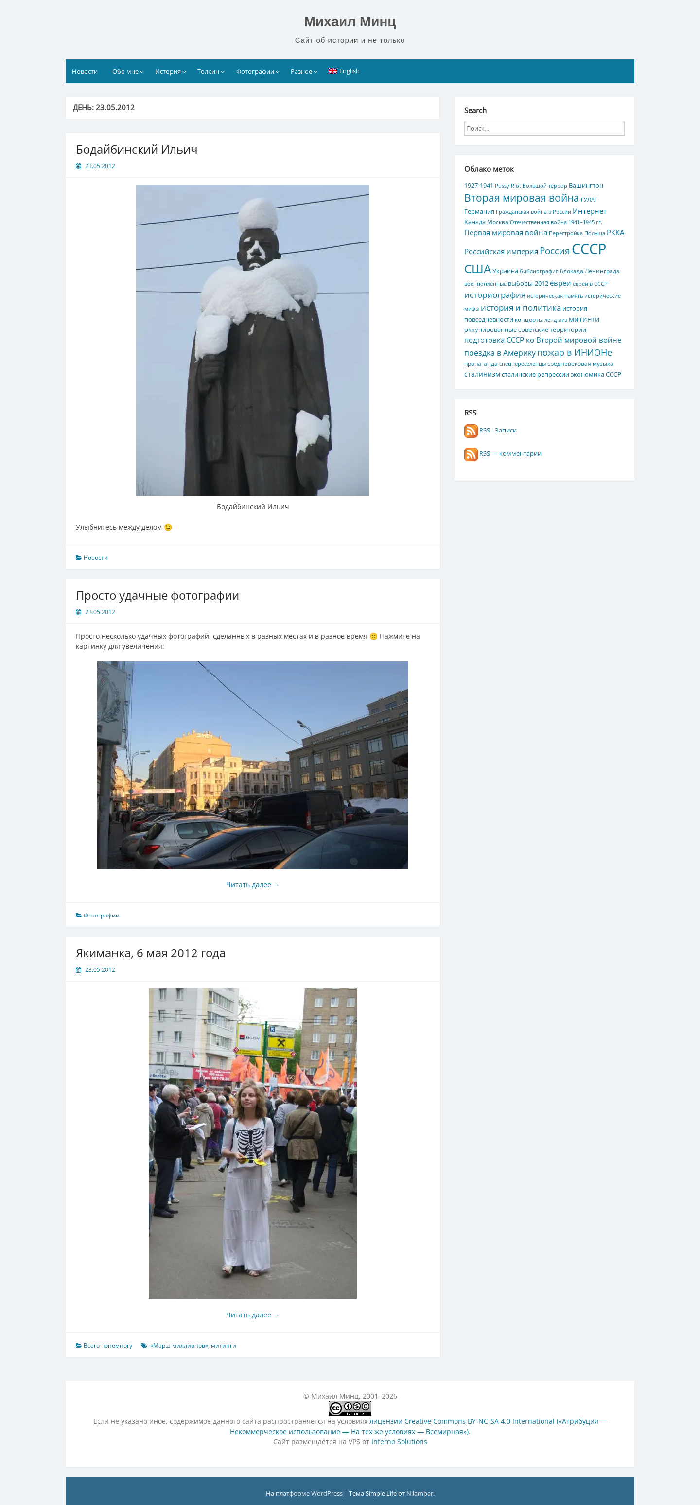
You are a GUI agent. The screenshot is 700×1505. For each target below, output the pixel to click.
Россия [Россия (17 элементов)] (555, 250)
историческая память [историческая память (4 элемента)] (555, 296)
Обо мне (125, 71)
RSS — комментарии (503, 453)
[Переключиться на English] (344, 71)
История (168, 71)
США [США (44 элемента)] (477, 268)
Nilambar (419, 1493)
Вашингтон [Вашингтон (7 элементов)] (586, 185)
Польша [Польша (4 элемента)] (594, 233)
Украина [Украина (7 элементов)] (505, 270)
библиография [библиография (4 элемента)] (539, 271)
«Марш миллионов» (179, 1345)
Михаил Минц (350, 21)
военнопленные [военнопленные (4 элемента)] (485, 283)
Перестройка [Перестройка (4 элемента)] (566, 233)
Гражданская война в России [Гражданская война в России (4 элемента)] (533, 211)
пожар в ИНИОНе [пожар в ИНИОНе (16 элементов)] (574, 352)
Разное (301, 71)
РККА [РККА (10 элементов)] (615, 232)
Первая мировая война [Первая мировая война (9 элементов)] (505, 232)
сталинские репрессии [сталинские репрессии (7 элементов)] (535, 374)
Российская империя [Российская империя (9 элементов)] (501, 251)
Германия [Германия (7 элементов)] (479, 211)
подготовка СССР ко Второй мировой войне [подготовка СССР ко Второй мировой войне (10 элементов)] (542, 339)
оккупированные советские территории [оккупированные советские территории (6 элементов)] (525, 329)
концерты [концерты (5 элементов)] (529, 319)
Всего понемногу (108, 1345)
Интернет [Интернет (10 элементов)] (590, 211)
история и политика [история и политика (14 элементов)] (521, 307)
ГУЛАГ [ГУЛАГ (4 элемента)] (589, 199)
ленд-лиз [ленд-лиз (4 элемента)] (555, 319)
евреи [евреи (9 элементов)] (560, 283)
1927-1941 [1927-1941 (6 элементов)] (478, 185)
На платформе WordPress (305, 1493)
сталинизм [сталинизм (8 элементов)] (482, 374)
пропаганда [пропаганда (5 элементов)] (481, 363)
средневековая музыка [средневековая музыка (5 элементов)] (580, 363)
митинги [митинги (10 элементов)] (584, 318)
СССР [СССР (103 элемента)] (589, 249)
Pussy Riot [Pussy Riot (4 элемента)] (508, 185)
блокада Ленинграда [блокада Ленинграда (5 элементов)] (590, 271)
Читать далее (253, 884)
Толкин (208, 71)
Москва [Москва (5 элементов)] (497, 221)
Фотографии (255, 71)
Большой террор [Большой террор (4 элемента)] (545, 185)
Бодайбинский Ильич (137, 149)
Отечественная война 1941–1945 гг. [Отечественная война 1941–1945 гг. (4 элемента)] (556, 222)
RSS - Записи (490, 430)
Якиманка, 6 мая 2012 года (151, 953)
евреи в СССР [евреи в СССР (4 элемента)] (590, 283)
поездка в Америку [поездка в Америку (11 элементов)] (500, 352)
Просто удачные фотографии (157, 595)
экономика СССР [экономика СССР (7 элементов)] (596, 374)
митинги (223, 1345)
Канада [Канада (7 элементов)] (475, 221)
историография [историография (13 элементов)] (494, 294)
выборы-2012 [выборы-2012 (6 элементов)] (528, 283)
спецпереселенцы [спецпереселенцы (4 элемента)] (522, 364)
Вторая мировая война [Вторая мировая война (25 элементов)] (521, 198)
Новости (85, 71)
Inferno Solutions (399, 1441)
